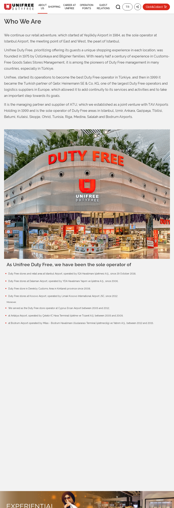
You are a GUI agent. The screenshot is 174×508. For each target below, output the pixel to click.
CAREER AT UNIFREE (69, 7)
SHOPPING (54, 6)
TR (127, 6)
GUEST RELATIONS (103, 7)
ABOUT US (42, 7)
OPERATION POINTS (86, 7)
